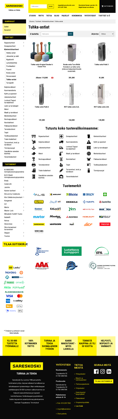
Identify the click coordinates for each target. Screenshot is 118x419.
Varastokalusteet (10, 157)
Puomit (8, 69)
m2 (5, 204)
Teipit (6, 132)
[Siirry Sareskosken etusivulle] (14, 6)
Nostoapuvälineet (10, 119)
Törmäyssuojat (9, 148)
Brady (6, 181)
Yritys (41, 16)
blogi (56, 16)
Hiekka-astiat (11, 53)
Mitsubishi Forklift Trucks (13, 214)
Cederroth (8, 184)
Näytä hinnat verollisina (86, 7)
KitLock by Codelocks (12, 194)
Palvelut (65, 16)
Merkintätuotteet (10, 116)
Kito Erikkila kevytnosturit (13, 197)
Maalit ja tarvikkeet (11, 112)
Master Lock (8, 211)
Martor (6, 207)
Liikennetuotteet (10, 97)
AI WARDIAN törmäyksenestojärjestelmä (13, 171)
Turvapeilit (10, 83)
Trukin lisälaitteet (10, 139)
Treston (7, 236)
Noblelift (7, 217)
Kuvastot (7, 30)
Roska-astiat (10, 73)
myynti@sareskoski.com (66, 5)
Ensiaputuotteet (10, 46)
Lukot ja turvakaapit (11, 106)
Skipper (7, 233)
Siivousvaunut (11, 76)
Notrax (6, 221)
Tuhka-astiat (11, 79)
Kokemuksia (77, 16)
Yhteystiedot (90, 16)
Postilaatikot (10, 66)
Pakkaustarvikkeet (10, 126)
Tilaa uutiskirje (15, 244)
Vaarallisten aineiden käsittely (11, 152)
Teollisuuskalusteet (11, 136)
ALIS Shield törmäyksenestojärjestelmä (13, 176)
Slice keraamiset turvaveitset (10, 228)
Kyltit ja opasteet (10, 94)
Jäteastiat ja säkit (12, 56)
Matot (6, 109)
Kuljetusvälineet (10, 87)
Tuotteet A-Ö (104, 16)
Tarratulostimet (9, 129)
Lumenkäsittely (11, 63)
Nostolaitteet (9, 122)
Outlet (6, 27)
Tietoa (49, 16)
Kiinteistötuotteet (11, 49)
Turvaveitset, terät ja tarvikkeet (11, 143)
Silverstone (8, 224)
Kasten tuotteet (10, 191)
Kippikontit (10, 59)
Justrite (7, 187)
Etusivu (32, 16)
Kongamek (8, 201)
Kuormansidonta (10, 90)
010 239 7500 (62, 7)
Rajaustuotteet (9, 43)
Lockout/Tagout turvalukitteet (10, 101)
